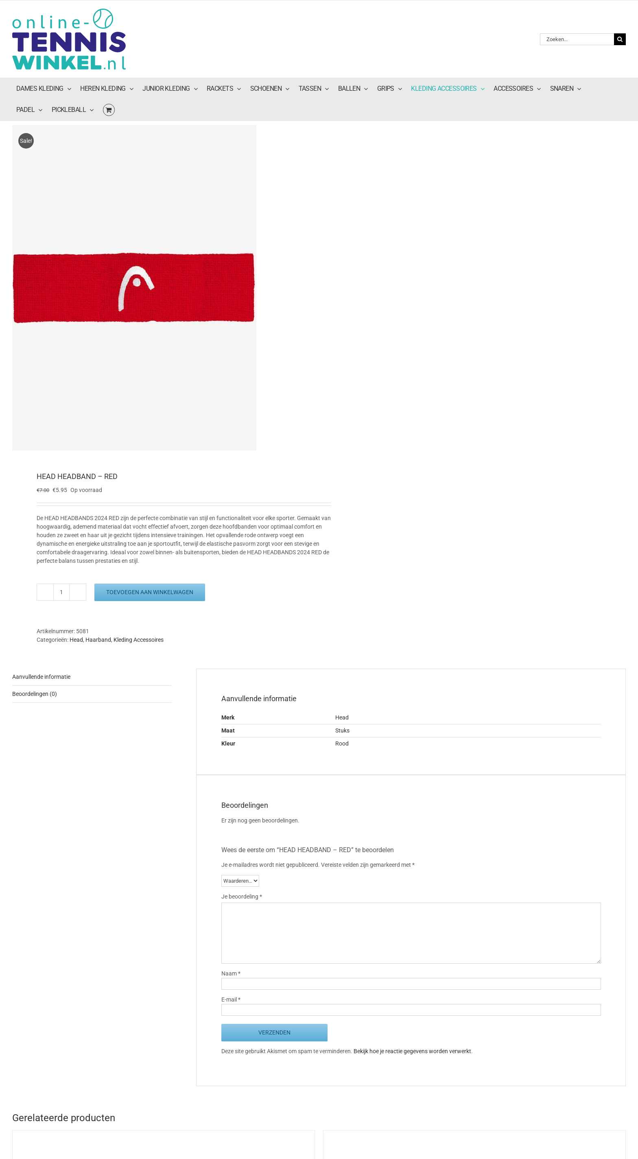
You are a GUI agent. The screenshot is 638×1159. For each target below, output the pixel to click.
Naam (230, 973)
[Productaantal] (61, 592)
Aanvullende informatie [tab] (41, 677)
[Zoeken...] (577, 39)
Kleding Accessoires (139, 639)
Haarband (98, 639)
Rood (342, 743)
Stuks (342, 730)
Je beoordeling (241, 896)
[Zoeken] (620, 39)
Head (76, 639)
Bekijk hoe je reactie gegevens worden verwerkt (412, 1051)
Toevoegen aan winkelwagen (149, 592)
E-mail (230, 999)
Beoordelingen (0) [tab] (34, 694)
